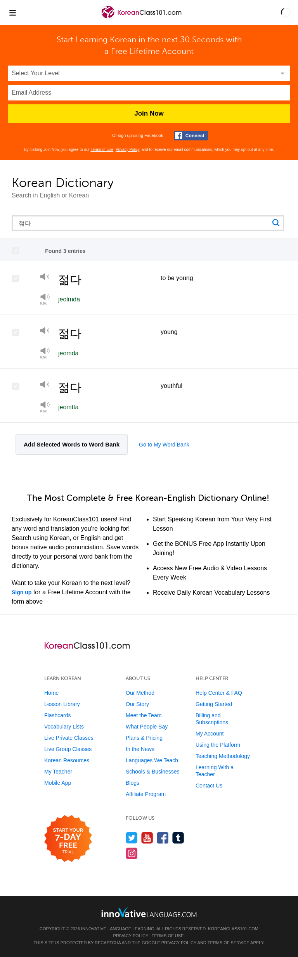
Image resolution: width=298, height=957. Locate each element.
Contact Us (209, 785)
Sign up (21, 592)
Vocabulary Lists (64, 726)
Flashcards (57, 715)
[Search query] (148, 223)
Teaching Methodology (223, 756)
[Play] (45, 278)
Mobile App (57, 783)
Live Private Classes (69, 738)
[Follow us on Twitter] (132, 838)
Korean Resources (66, 760)
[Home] (142, 18)
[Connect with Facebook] (191, 135)
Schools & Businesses (153, 771)
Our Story (137, 704)
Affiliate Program (146, 794)
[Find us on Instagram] (132, 853)
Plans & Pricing (144, 738)
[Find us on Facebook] (163, 838)
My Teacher (58, 771)
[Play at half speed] (45, 299)
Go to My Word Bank (164, 444)
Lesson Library (62, 704)
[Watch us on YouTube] (147, 838)
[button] (286, 12)
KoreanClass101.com (233, 928)
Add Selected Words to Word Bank (72, 444)
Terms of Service (228, 942)
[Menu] (12, 12)
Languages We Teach (152, 760)
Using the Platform (218, 745)
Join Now (149, 113)
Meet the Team (143, 715)
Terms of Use (101, 149)
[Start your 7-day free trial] (68, 839)
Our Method (140, 693)
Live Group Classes (68, 749)
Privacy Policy (128, 149)
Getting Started (214, 704)
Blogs (132, 783)
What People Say (147, 726)
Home (51, 693)
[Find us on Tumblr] (178, 838)
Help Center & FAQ (219, 693)
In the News (140, 749)
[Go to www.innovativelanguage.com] (149, 912)
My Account (210, 733)
